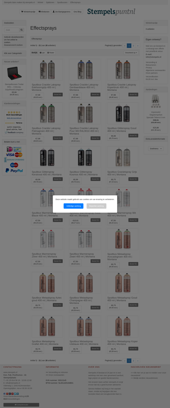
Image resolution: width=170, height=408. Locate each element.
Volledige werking (73, 206)
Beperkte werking (96, 206)
